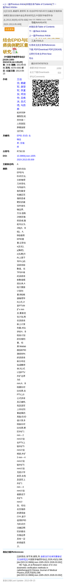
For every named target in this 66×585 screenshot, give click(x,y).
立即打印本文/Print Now (40, 54)
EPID (19, 135)
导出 (31, 58)
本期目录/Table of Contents (42, 27)
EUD (25, 135)
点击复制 (9, 29)
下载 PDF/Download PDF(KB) (45, 49)
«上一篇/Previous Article (14, 4)
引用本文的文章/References (42, 45)
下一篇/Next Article (38, 31)
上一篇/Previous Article (40, 35)
